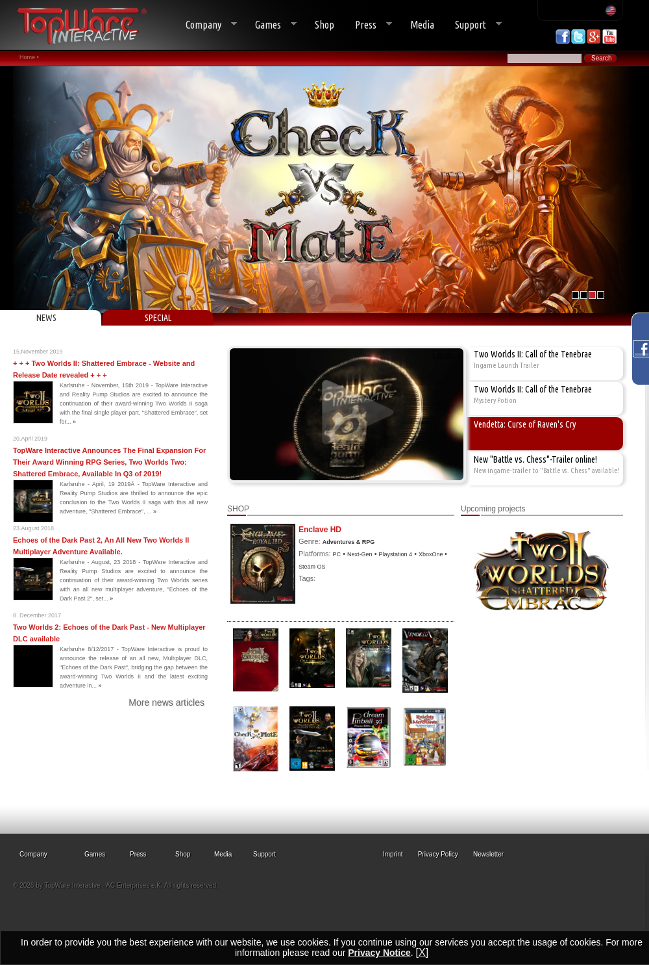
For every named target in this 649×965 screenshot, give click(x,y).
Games (271, 25)
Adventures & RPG (349, 542)
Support (473, 25)
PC (337, 554)
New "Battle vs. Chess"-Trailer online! (535, 459)
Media (422, 25)
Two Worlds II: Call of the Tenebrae (533, 354)
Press (368, 25)
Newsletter (488, 854)
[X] (422, 952)
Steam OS (312, 566)
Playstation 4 (396, 554)
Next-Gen (360, 554)
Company (206, 25)
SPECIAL (158, 318)
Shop (324, 25)
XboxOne (432, 554)
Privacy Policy (438, 854)
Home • (29, 57)
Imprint (393, 854)
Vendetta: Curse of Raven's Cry (525, 424)
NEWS (46, 318)
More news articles (166, 702)
